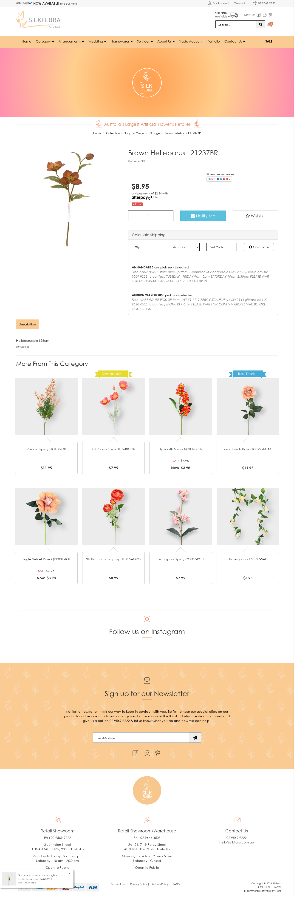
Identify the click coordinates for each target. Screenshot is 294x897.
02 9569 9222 (264, 2)
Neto (278, 890)
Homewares (122, 41)
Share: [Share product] (219, 179)
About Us (166, 41)
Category (45, 41)
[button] (255, 216)
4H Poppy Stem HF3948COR (113, 449)
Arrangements (71, 41)
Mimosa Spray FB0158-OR (46, 449)
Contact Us (241, 3)
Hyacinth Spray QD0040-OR (180, 449)
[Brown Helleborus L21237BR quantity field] (151, 216)
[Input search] (235, 24)
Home (26, 41)
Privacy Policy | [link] (139, 884)
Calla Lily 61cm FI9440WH (35, 879)
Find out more (68, 3)
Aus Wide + (226, 14)
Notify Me (203, 215)
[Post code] (221, 247)
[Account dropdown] (219, 3)
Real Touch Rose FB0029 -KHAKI (247, 449)
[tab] (27, 324)
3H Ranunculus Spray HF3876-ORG (113, 559)
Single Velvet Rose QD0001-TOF (46, 559)
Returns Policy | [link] (161, 884)
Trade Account (191, 41)
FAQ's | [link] (177, 884)
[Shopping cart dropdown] (269, 25)
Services (145, 41)
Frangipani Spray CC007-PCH (181, 559)
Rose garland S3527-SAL (247, 559)
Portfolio (213, 41)
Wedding (97, 41)
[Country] (184, 247)
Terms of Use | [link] (119, 884)
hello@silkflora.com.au (236, 842)
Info (155, 197)
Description (27, 324)
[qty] (147, 247)
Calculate (259, 247)
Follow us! (249, 15)
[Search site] (260, 24)
